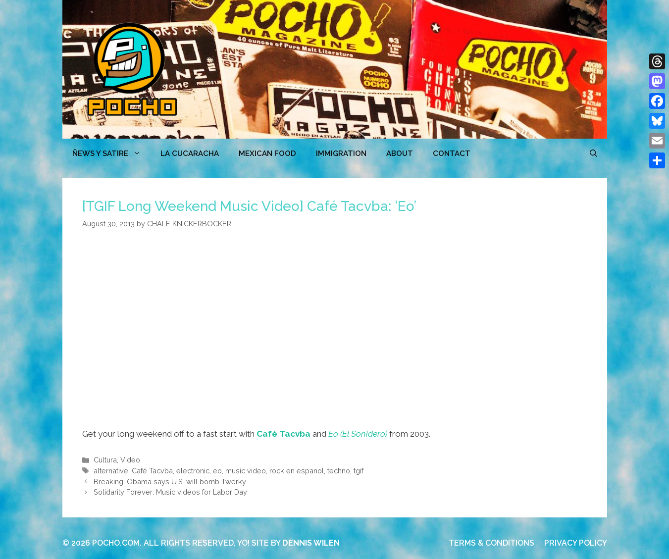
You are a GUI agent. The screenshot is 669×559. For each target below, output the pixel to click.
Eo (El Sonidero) (357, 434)
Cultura (105, 460)
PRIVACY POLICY (575, 543)
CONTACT (451, 153)
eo (217, 470)
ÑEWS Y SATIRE (111, 153)
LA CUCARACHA (189, 153)
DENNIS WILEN (311, 543)
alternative (111, 470)
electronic (192, 470)
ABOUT (399, 153)
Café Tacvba (283, 434)
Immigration (341, 153)
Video (130, 460)
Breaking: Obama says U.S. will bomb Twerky (170, 481)
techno (338, 470)
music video (245, 470)
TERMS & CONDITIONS (491, 543)
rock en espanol (296, 470)
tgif (358, 470)
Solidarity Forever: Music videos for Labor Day (170, 492)
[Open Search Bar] (593, 153)
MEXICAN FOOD (267, 153)
